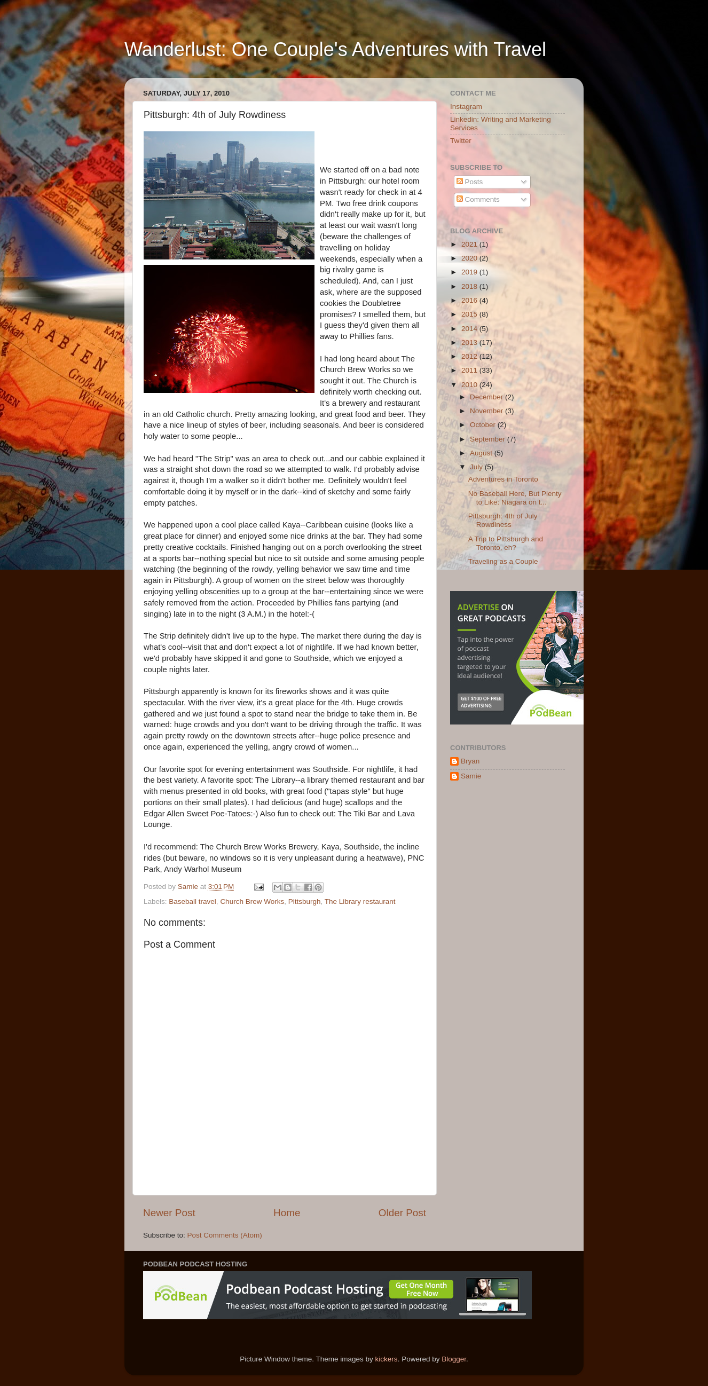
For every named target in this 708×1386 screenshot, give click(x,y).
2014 (470, 329)
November (487, 411)
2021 (470, 244)
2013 (470, 342)
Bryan (470, 761)
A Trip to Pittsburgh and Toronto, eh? (505, 543)
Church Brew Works (252, 901)
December (487, 397)
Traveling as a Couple (503, 561)
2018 (470, 286)
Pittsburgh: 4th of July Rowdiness (503, 520)
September (488, 439)
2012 (470, 356)
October (484, 425)
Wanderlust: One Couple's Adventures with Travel (335, 49)
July (477, 467)
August (482, 453)
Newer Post (169, 1212)
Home (286, 1212)
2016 (470, 300)
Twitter (460, 141)
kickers (386, 1359)
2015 (470, 314)
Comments (478, 199)
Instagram (466, 107)
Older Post (402, 1212)
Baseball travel (192, 901)
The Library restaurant (360, 901)
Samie (471, 776)
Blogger (454, 1359)
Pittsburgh (304, 901)
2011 (470, 370)
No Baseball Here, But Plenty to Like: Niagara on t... (515, 498)
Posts (470, 182)
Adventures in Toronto (503, 479)
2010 (470, 385)
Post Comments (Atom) (224, 1235)
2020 (470, 258)
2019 (470, 272)
